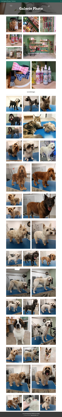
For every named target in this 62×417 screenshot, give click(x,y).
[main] (31, 8)
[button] (61, 1)
